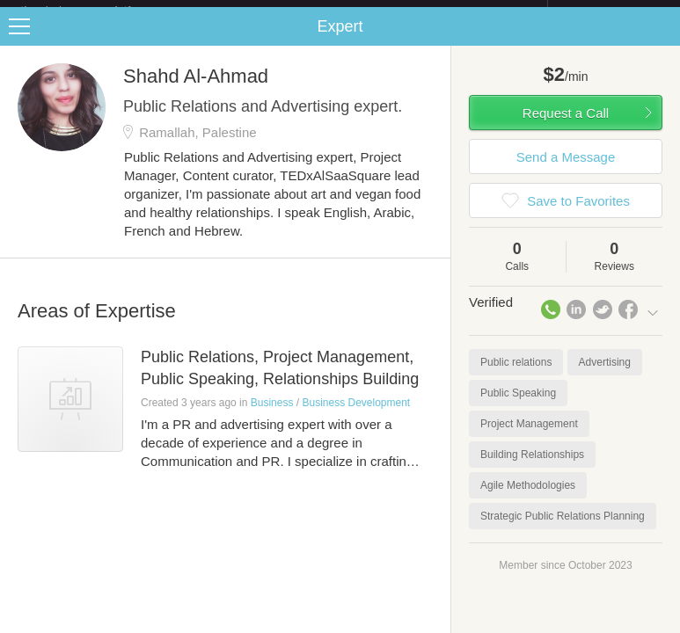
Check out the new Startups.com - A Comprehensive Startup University (357, 11)
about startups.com (610, 11)
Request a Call (566, 127)
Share (662, 40)
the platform (94, 10)
